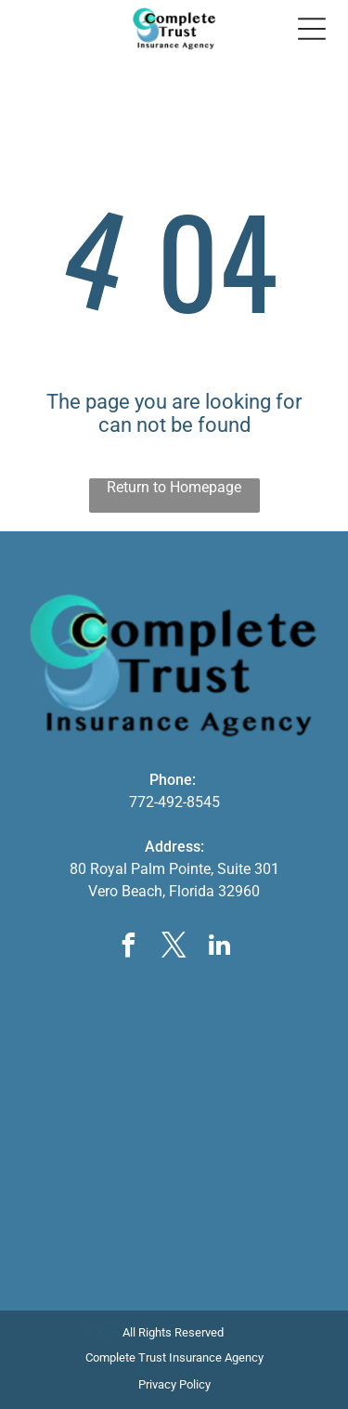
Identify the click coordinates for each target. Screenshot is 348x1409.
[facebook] (129, 948)
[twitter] (174, 948)
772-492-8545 (174, 802)
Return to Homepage (174, 487)
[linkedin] (220, 948)
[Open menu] (312, 29)
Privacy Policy (174, 1384)
